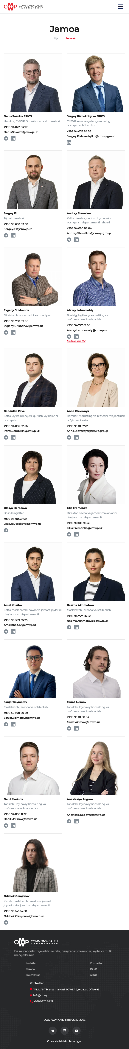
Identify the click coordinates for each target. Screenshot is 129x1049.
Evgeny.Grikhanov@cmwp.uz (23, 326)
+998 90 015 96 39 (78, 523)
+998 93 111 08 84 (78, 717)
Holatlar (31, 963)
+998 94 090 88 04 (79, 228)
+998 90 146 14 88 (15, 911)
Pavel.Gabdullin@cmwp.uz (21, 431)
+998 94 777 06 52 (79, 616)
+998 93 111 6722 (77, 426)
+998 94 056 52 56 (16, 426)
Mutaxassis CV (76, 341)
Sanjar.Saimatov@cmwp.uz (22, 717)
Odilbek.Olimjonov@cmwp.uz (24, 916)
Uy (56, 38)
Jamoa (30, 969)
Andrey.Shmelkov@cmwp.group (89, 233)
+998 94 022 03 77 (15, 127)
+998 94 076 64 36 (79, 131)
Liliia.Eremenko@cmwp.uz (84, 528)
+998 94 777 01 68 (78, 325)
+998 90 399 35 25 (15, 620)
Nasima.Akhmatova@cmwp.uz (87, 621)
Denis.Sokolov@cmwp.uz (21, 132)
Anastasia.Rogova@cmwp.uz (86, 815)
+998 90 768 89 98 (16, 321)
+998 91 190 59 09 (15, 519)
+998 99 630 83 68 (16, 224)
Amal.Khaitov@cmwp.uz (20, 625)
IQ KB (93, 969)
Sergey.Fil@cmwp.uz (18, 229)
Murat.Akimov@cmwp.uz (83, 722)
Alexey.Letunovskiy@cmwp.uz (87, 330)
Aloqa (93, 974)
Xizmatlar (96, 963)
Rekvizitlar (33, 974)
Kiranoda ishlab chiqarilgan (64, 1041)
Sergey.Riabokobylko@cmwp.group (91, 136)
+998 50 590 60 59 (16, 713)
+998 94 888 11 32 (15, 814)
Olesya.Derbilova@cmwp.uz (22, 523)
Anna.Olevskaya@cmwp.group (87, 431)
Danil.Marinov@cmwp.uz (20, 819)
